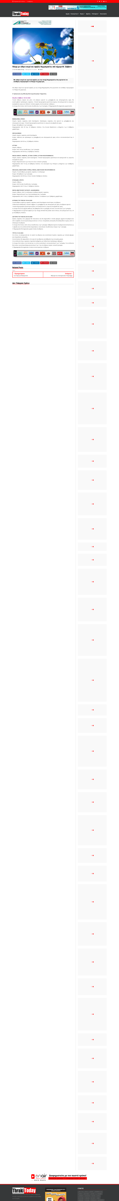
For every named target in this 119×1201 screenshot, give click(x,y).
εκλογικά (93, 1195)
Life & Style (80, 1191)
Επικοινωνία (103, 14)
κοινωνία (87, 1197)
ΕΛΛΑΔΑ (86, 1191)
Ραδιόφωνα (95, 14)
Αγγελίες (88, 14)
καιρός (98, 1195)
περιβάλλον (93, 1200)
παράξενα (87, 1200)
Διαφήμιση (30, 1)
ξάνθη (98, 1197)
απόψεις (93, 1193)
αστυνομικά (99, 1193)
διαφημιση (80, 1195)
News (41, 69)
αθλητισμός (86, 1193)
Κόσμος (91, 1191)
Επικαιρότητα (74, 14)
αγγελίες (80, 1193)
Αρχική (67, 14)
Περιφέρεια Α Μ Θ (98, 1191)
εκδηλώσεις (87, 1195)
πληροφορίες (101, 1200)
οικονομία (80, 1200)
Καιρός (82, 14)
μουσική (93, 1197)
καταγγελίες (81, 1197)
